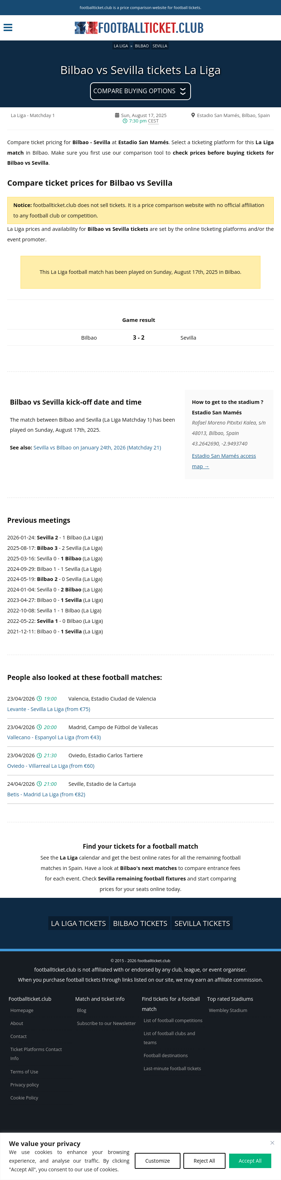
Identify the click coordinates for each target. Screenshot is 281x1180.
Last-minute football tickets (172, 1068)
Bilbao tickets (140, 923)
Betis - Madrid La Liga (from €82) (46, 794)
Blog (81, 1010)
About (16, 1023)
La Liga (121, 45)
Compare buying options (134, 91)
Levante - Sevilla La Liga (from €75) (48, 709)
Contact (18, 1036)
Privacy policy (24, 1085)
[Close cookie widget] (272, 1143)
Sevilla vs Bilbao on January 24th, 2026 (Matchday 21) (97, 447)
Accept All (250, 1160)
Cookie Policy (24, 1098)
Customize (157, 1160)
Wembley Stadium (228, 1010)
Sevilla (160, 45)
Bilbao (142, 45)
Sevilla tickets (202, 923)
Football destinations (166, 1055)
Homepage (22, 1010)
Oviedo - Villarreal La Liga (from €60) (50, 765)
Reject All (204, 1160)
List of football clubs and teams (169, 1038)
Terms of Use (24, 1072)
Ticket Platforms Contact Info (36, 1053)
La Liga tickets (78, 923)
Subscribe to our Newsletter (106, 1023)
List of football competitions (173, 1020)
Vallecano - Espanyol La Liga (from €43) (54, 737)
